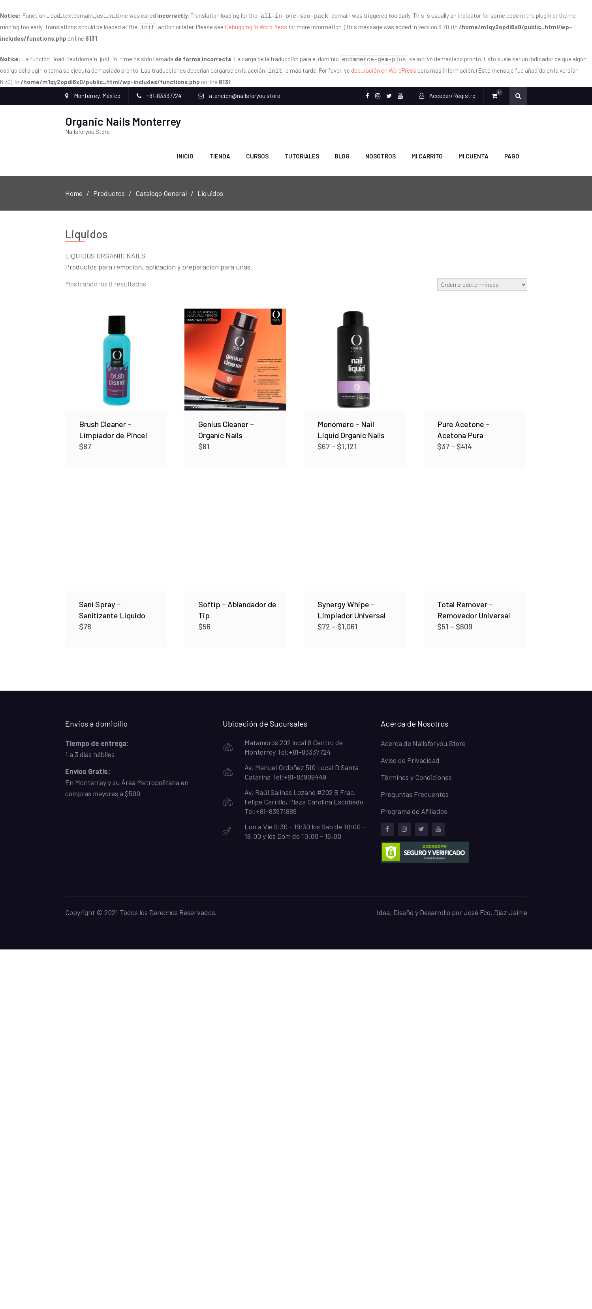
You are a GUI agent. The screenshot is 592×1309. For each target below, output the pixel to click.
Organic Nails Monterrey (123, 116)
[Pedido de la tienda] (482, 279)
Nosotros (380, 150)
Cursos (257, 150)
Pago (511, 150)
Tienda (219, 150)
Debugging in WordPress (256, 25)
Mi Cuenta (474, 150)
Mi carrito (427, 150)
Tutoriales (301, 150)
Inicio (185, 150)
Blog (342, 150)
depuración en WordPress (383, 66)
